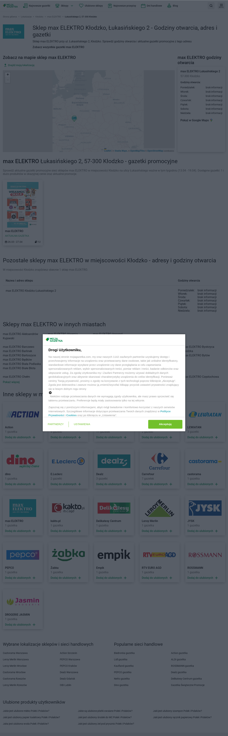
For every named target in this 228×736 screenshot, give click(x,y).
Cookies (71, 415)
